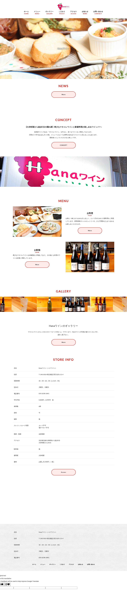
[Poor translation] (7, 584)
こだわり (62, 13)
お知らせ (85, 13)
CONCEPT (63, 145)
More (63, 94)
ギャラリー (49, 13)
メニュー (37, 13)
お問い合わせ (98, 13)
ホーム (26, 13)
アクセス (73, 13)
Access (63, 472)
